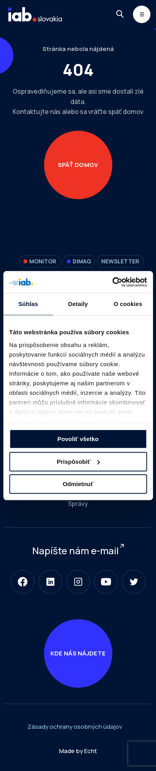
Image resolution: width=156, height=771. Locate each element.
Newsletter (120, 261)
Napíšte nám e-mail (75, 550)
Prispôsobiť (78, 461)
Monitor (39, 261)
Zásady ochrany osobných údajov (74, 726)
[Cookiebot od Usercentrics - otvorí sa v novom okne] (112, 282)
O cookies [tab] (128, 303)
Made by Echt (78, 751)
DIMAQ (79, 261)
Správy (78, 503)
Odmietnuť (78, 484)
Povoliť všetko (78, 439)
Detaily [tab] (78, 303)
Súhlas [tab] (28, 303)
